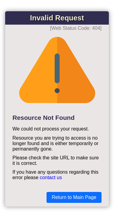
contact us (51, 177)
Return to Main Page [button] (74, 197)
